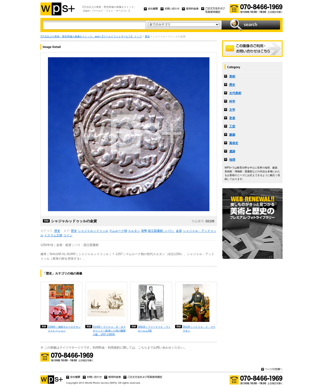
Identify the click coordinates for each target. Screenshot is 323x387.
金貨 (179, 231)
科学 (232, 101)
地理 (232, 159)
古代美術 (235, 93)
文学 (232, 110)
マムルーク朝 (118, 231)
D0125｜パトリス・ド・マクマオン (199, 328)
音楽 (232, 118)
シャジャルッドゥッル (93, 231)
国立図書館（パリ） (161, 231)
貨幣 (144, 231)
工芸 (232, 126)
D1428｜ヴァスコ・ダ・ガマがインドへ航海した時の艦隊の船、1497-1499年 (109, 330)
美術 (232, 76)
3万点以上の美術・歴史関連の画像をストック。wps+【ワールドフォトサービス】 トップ (91, 36)
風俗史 (233, 143)
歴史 (147, 36)
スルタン (134, 231)
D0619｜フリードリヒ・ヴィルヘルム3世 (154, 328)
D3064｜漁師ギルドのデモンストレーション (64, 328)
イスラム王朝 (53, 235)
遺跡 (232, 151)
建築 (232, 134)
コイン (67, 235)
